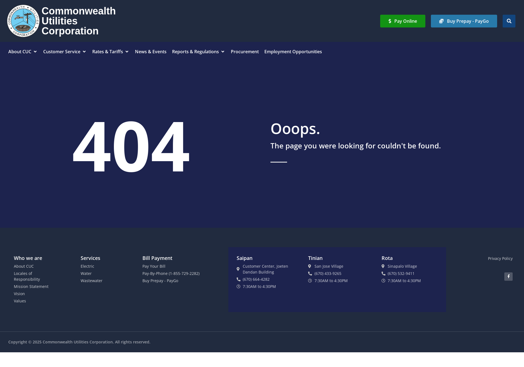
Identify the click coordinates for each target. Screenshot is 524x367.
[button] (509, 21)
